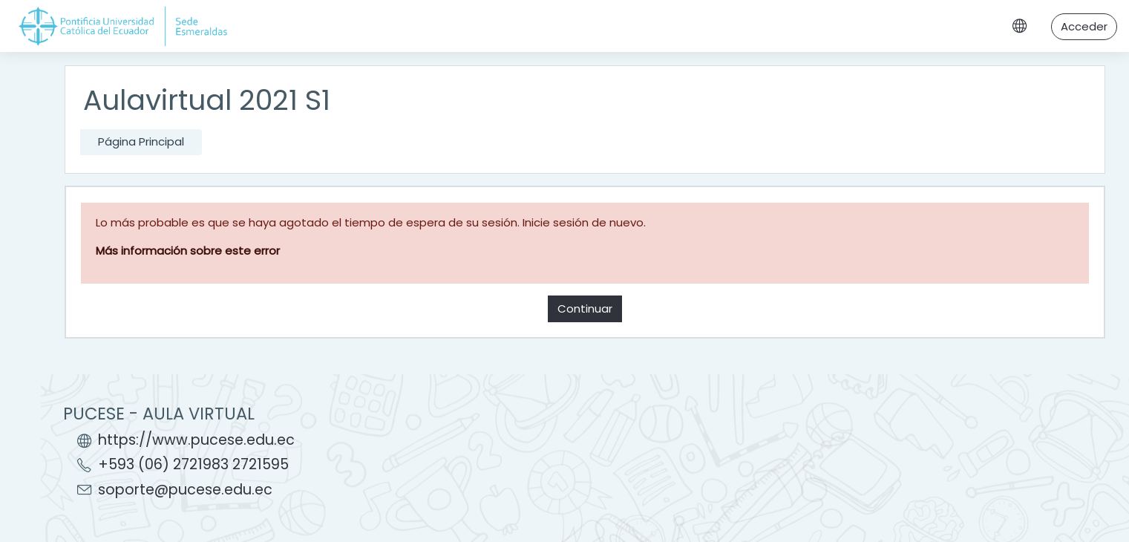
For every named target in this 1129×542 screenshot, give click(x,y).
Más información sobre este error (188, 250)
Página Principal (141, 141)
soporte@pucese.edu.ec (185, 490)
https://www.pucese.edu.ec (196, 440)
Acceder (1084, 26)
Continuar (584, 308)
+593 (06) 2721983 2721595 (193, 464)
